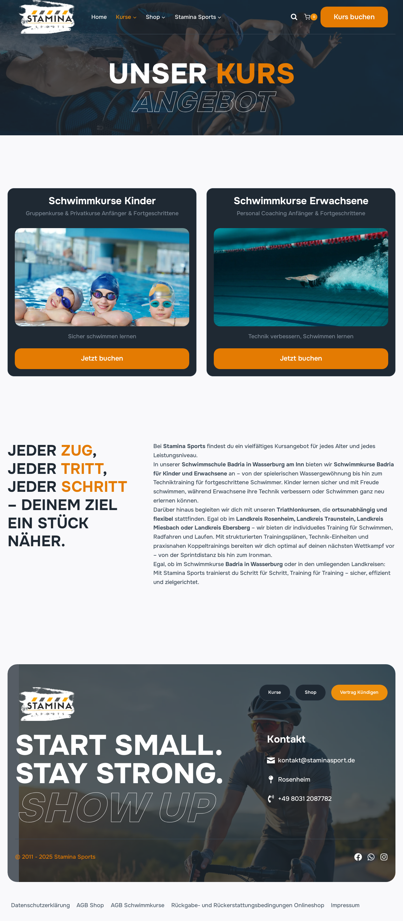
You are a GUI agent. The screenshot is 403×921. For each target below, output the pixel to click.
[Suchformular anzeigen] (294, 17)
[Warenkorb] (310, 17)
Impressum (345, 905)
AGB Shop (90, 905)
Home (99, 17)
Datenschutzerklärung (40, 905)
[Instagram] (384, 857)
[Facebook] (358, 857)
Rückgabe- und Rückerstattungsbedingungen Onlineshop (247, 905)
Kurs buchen (354, 17)
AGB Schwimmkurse (137, 905)
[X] (371, 857)
